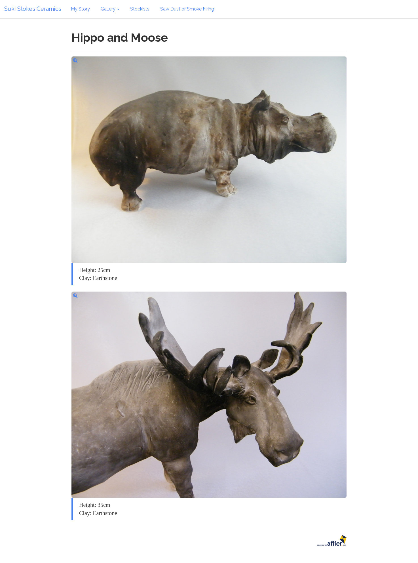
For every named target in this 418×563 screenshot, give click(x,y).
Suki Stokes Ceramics (32, 8)
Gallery (110, 9)
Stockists (139, 9)
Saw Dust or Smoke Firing (187, 9)
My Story (80, 9)
